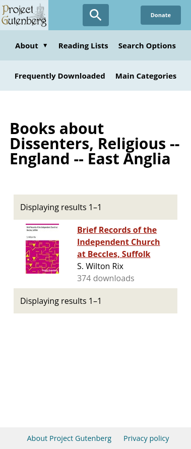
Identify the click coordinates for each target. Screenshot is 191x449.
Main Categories (146, 76)
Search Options (147, 45)
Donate (161, 15)
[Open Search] (96, 15)
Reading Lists (83, 45)
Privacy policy (146, 438)
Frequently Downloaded (60, 76)
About (31, 45)
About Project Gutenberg (69, 438)
